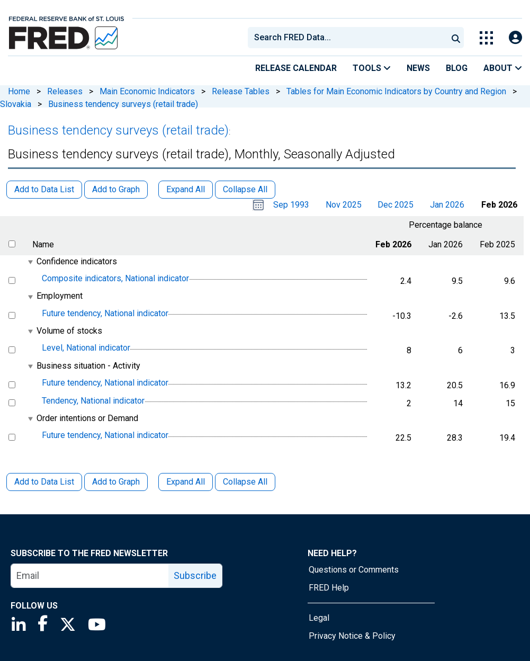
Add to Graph (116, 482)
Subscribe (195, 575)
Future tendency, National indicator (105, 313)
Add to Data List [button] (44, 189)
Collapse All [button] (245, 189)
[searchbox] (349, 37)
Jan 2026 (447, 205)
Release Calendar (296, 68)
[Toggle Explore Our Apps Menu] (486, 37)
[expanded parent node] (30, 262)
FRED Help (329, 588)
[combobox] (346, 37)
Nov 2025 (344, 205)
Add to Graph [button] (116, 189)
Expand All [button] (185, 189)
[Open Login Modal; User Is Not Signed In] (515, 37)
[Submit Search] (456, 37)
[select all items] (11, 243)
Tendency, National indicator (93, 401)
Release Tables (241, 91)
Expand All (185, 482)
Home (19, 91)
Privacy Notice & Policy (352, 636)
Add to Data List (44, 482)
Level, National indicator (86, 348)
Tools (372, 68)
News (418, 68)
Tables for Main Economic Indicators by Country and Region (396, 91)
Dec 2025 (396, 205)
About (502, 68)
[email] (90, 575)
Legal (319, 618)
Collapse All (245, 482)
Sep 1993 (291, 205)
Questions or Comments (354, 570)
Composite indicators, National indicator (115, 278)
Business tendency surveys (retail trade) (123, 104)
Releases (65, 91)
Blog (457, 68)
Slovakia (15, 104)
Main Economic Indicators (147, 91)
